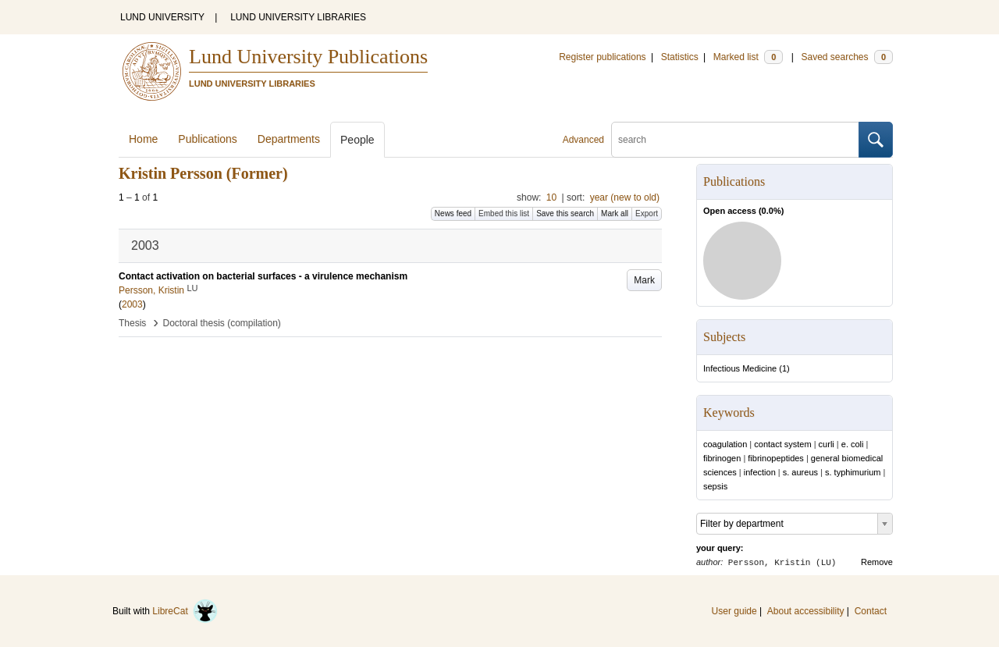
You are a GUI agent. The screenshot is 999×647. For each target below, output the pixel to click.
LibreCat (185, 611)
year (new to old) (624, 197)
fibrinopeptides (776, 458)
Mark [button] (644, 280)
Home (143, 139)
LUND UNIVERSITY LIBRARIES (298, 17)
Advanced (583, 139)
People (357, 139)
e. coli (852, 444)
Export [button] (646, 213)
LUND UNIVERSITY (162, 17)
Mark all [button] (614, 213)
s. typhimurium (853, 472)
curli (826, 444)
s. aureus (800, 472)
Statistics (680, 57)
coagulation (725, 444)
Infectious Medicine (740, 368)
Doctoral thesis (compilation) (221, 323)
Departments (289, 139)
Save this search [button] (565, 213)
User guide (734, 611)
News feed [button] (453, 213)
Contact (871, 611)
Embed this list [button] (503, 213)
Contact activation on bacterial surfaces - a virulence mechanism (263, 276)
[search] (735, 140)
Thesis (132, 323)
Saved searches (847, 57)
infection (760, 472)
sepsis (715, 486)
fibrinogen (722, 458)
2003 (132, 304)
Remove (877, 562)
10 (551, 197)
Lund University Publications (308, 56)
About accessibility (805, 611)
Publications (207, 139)
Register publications (602, 57)
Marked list (748, 57)
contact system (782, 444)
